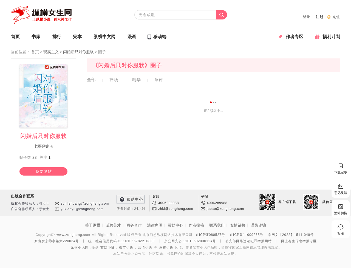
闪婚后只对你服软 (79, 52)
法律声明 (154, 225)
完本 (77, 38)
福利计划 (331, 38)
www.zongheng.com (73, 235)
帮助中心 (135, 199)
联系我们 (217, 225)
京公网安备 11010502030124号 (190, 241)
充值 (336, 17)
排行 (56, 38)
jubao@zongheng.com (225, 209)
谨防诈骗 (258, 225)
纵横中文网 (104, 38)
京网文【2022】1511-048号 (291, 235)
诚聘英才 (113, 225)
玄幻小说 (107, 247)
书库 (36, 38)
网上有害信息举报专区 (299, 241)
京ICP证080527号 (210, 235)
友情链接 (237, 225)
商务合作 (134, 225)
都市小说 (126, 247)
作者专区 (294, 38)
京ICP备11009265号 (246, 235)
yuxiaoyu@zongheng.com (82, 209)
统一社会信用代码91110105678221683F (121, 241)
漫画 (132, 38)
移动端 (159, 36)
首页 (15, 38)
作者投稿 (196, 225)
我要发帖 (43, 171)
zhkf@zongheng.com (175, 209)
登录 (306, 17)
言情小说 (145, 247)
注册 (320, 17)
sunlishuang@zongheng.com (85, 203)
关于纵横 (92, 225)
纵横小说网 (80, 247)
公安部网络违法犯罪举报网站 (248, 241)
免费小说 (166, 247)
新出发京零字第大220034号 (56, 241)
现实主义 (51, 52)
